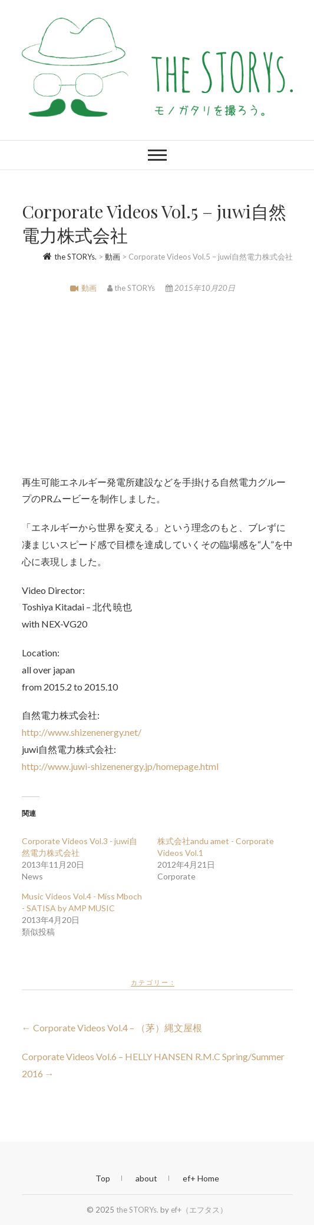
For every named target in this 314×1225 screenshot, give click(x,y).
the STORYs (132, 288)
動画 (89, 288)
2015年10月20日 (200, 288)
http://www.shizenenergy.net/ (81, 732)
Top (102, 1178)
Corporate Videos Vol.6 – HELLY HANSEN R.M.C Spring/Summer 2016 (153, 1065)
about (146, 1178)
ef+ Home (201, 1178)
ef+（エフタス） (199, 1209)
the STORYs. (137, 1209)
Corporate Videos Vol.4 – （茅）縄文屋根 (112, 1027)
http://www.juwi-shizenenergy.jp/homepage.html (120, 766)
